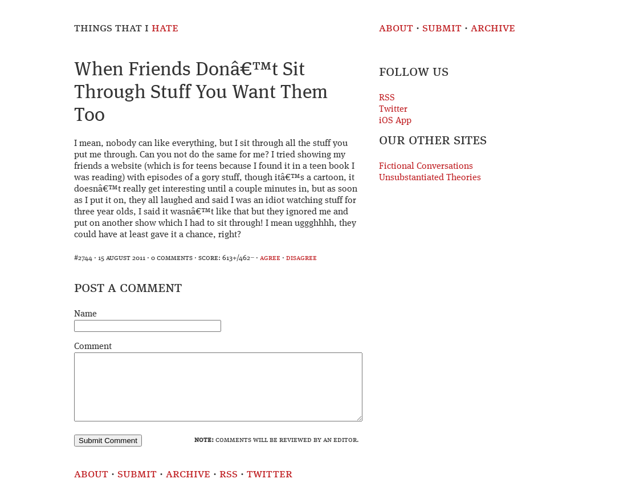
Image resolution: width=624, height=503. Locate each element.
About (396, 28)
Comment (93, 346)
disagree (301, 258)
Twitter (393, 109)
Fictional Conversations (426, 166)
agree (270, 258)
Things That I (126, 28)
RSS (387, 98)
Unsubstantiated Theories (430, 177)
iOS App (395, 120)
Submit (442, 28)
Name (85, 314)
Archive (493, 28)
